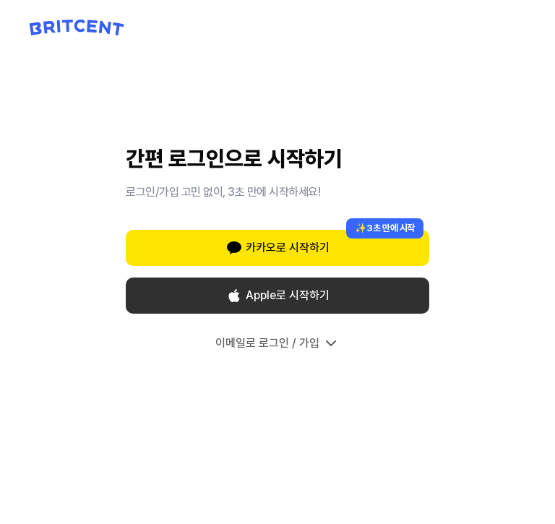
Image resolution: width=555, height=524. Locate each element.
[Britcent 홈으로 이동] (77, 27)
